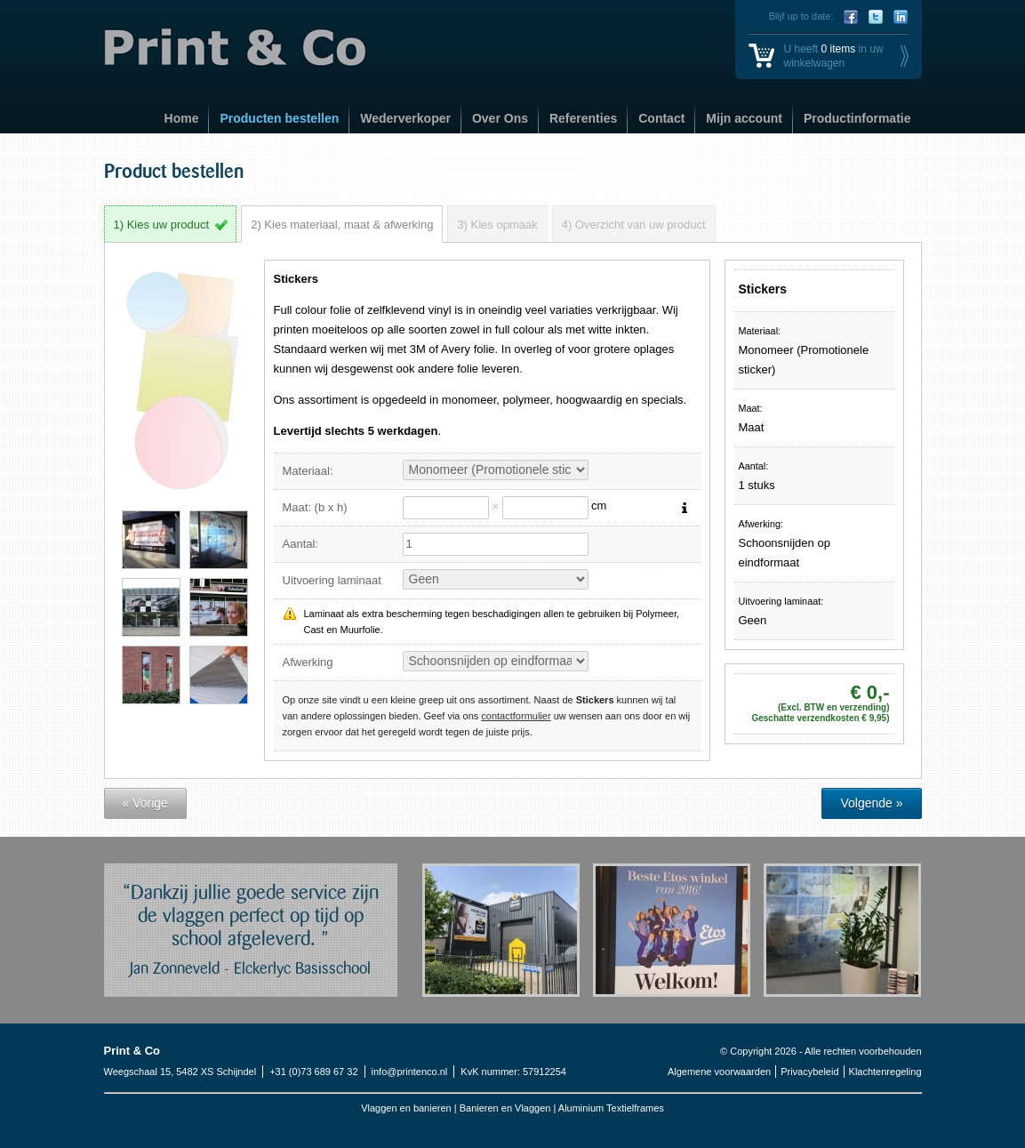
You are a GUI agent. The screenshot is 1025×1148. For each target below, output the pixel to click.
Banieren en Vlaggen (507, 1108)
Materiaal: (308, 471)
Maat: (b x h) (315, 507)
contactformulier (515, 715)
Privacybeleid (809, 1071)
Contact (661, 118)
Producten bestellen (279, 118)
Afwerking (308, 662)
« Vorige (145, 803)
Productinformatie (857, 118)
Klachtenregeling (885, 1071)
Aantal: (300, 543)
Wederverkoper (405, 118)
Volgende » (871, 803)
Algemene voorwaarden (719, 1071)
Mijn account (744, 118)
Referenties (583, 118)
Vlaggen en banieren (406, 1108)
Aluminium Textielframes (611, 1108)
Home (181, 118)
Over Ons (500, 118)
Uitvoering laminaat (332, 580)
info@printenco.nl (410, 1071)
